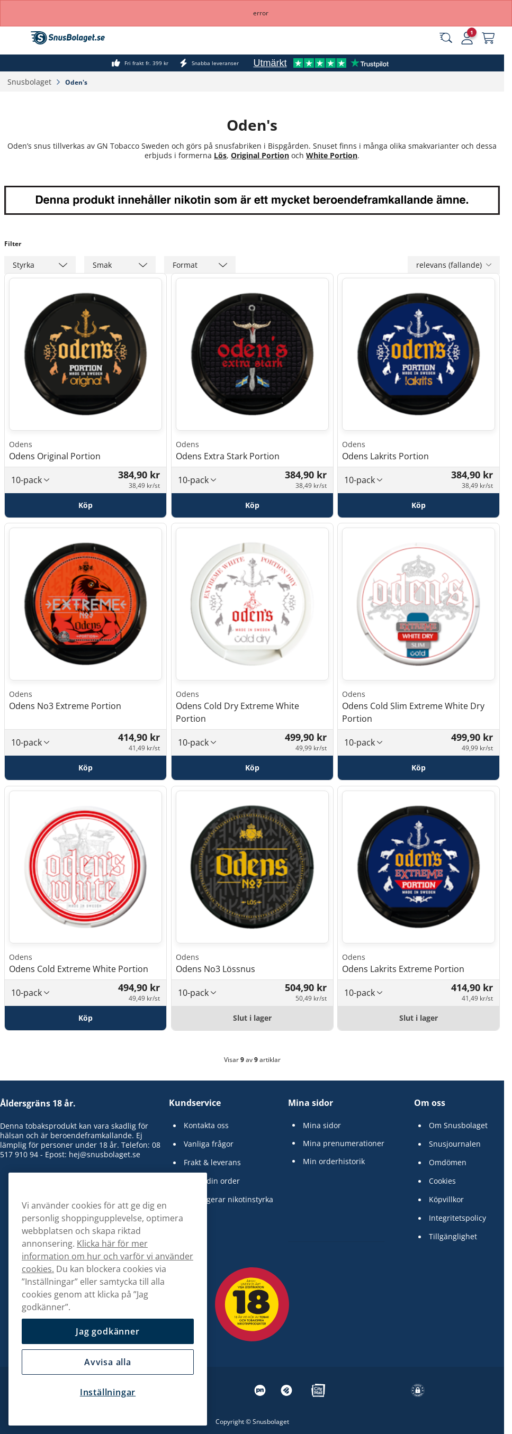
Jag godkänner (107, 1331)
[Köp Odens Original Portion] (85, 505)
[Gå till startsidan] (68, 38)
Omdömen (447, 1162)
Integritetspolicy (457, 1218)
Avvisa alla (107, 1362)
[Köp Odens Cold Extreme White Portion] (85, 1018)
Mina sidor (310, 1102)
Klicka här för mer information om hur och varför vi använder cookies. (107, 1256)
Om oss (429, 1102)
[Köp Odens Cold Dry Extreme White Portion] (252, 768)
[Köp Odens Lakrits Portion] (418, 505)
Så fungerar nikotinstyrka (228, 1199)
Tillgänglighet (453, 1236)
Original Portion (260, 155)
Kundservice (195, 1102)
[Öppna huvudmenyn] (16, 38)
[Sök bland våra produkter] (445, 38)
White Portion (331, 155)
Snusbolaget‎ (30, 82)
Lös (220, 155)
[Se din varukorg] (488, 38)
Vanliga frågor (208, 1144)
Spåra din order (212, 1181)
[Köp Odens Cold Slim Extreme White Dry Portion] (418, 768)
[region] (107, 1299)
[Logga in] (467, 38)
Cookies (442, 1181)
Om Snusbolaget (458, 1125)
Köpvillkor (446, 1199)
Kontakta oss (206, 1125)
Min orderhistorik (334, 1161)
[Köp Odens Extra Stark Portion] (252, 505)
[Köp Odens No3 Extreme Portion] (85, 768)
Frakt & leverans (212, 1162)
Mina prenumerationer (343, 1143)
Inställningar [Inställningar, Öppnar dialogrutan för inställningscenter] (108, 1392)
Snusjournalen (455, 1144)
